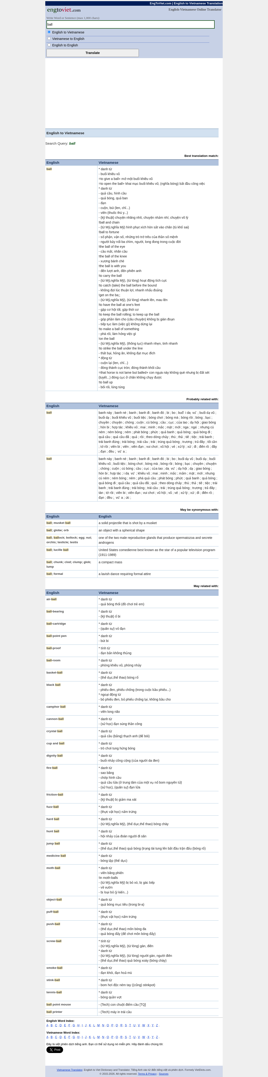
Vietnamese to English (68, 39)
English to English (65, 45)
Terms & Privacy (147, 1073)
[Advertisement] (134, 92)
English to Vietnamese (68, 32)
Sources (163, 1073)
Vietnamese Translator (69, 1069)
